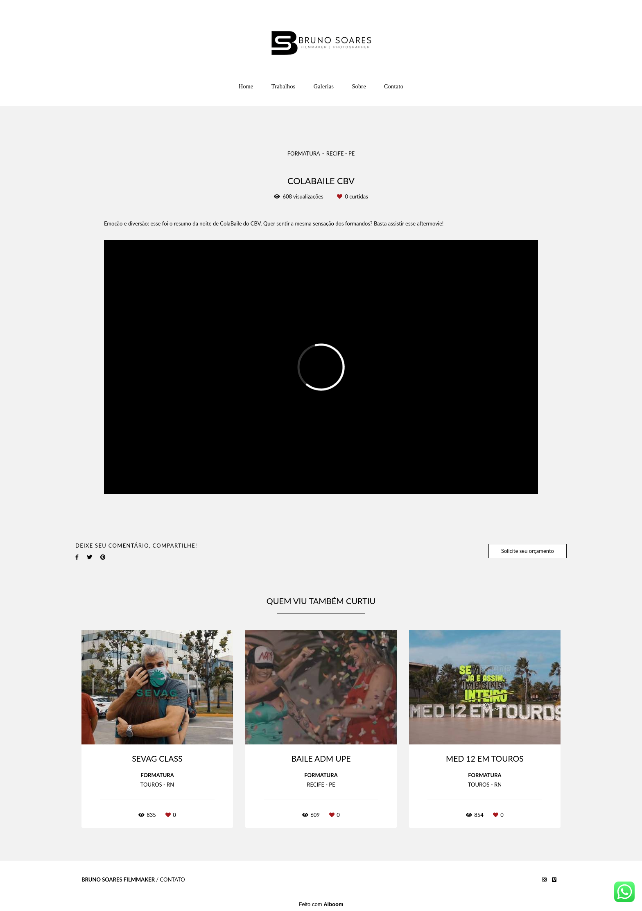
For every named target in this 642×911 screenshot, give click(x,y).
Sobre (359, 86)
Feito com (320, 904)
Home (246, 86)
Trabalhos (283, 86)
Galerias (324, 86)
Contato (393, 86)
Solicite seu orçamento (527, 551)
